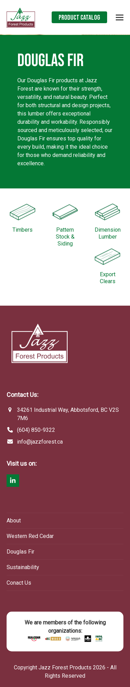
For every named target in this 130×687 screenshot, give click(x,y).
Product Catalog (79, 17)
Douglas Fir (20, 551)
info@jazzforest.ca (40, 441)
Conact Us (19, 582)
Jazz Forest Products (65, 667)
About (14, 520)
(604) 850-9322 (36, 430)
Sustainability (23, 567)
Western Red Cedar (30, 536)
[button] (119, 17)
